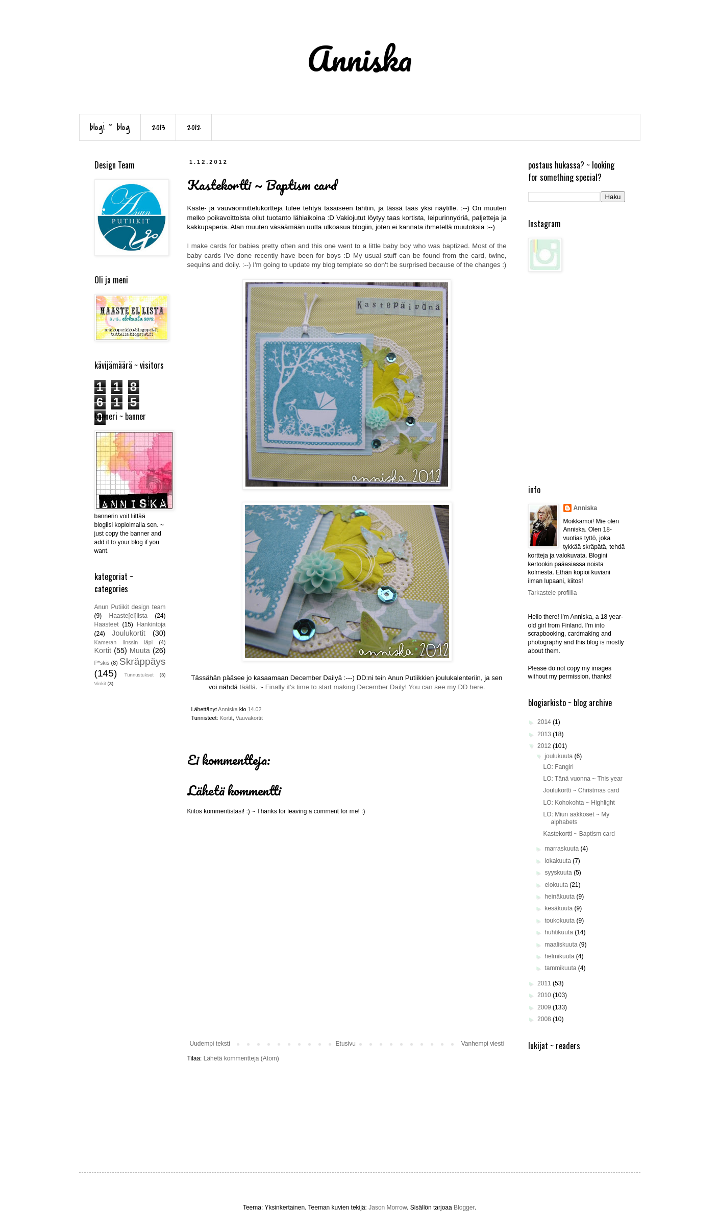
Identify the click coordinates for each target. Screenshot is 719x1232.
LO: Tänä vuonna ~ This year (582, 778)
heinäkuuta (560, 896)
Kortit (226, 718)
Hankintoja (151, 624)
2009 (545, 1007)
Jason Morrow (387, 1207)
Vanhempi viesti (482, 1043)
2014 (545, 722)
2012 (194, 127)
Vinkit (100, 683)
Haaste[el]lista (128, 615)
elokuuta (556, 884)
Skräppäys (142, 661)
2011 (545, 983)
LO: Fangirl (558, 766)
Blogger (464, 1207)
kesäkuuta (559, 908)
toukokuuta (560, 920)
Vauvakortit (249, 718)
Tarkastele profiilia (552, 592)
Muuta (140, 650)
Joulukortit (128, 633)
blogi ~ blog (110, 127)
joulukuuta (559, 756)
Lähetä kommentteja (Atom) (241, 1058)
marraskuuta (562, 848)
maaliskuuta (561, 944)
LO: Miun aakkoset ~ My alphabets (576, 818)
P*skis (102, 663)
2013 (158, 127)
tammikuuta (561, 968)
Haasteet (106, 624)
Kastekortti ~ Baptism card (578, 833)
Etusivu (346, 1043)
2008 (545, 1019)
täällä (248, 687)
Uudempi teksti (210, 1043)
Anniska (586, 508)
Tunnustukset (139, 675)
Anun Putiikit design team (130, 607)
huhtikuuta (559, 932)
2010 (545, 995)
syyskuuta (559, 872)
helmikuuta (560, 956)
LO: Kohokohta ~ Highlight (578, 802)
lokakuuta (558, 860)
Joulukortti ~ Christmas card (581, 790)
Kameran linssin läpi (123, 642)
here (476, 687)
